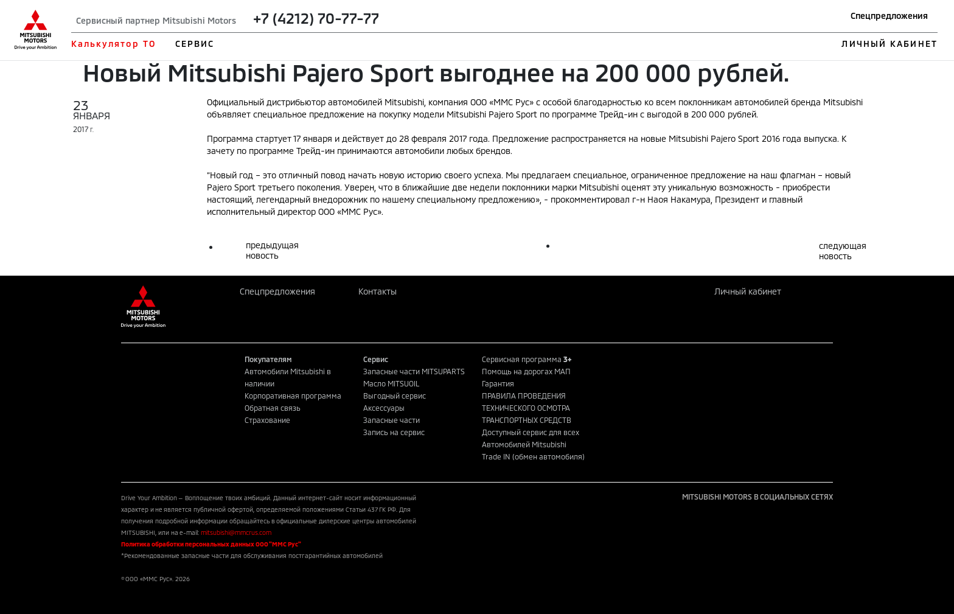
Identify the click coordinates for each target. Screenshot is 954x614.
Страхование (267, 420)
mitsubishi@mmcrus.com (236, 532)
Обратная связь (273, 407)
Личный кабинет (747, 291)
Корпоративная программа (293, 395)
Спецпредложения (889, 15)
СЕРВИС (195, 43)
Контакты (377, 291)
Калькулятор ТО (113, 43)
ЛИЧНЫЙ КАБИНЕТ (889, 43)
